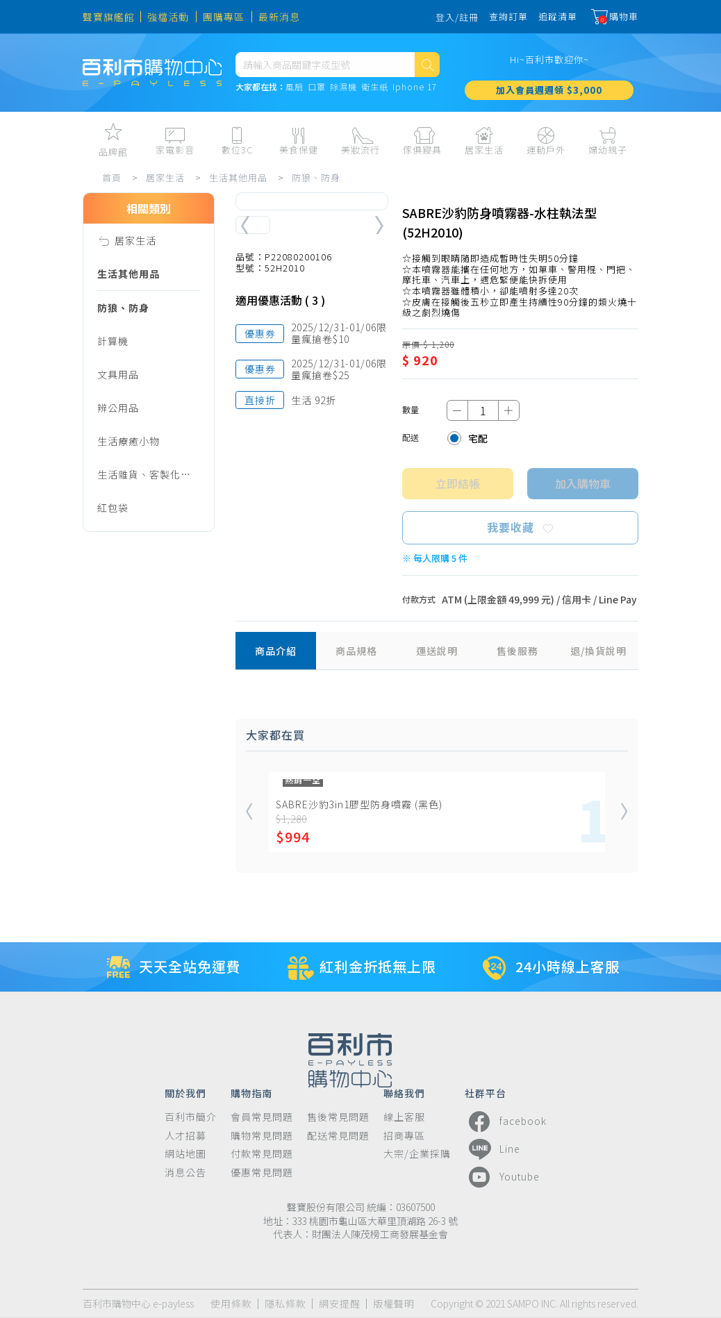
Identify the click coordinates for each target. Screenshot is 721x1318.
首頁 (112, 177)
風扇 (294, 87)
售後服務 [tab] (517, 651)
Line (492, 1149)
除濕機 (343, 87)
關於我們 (185, 1092)
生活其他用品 (238, 177)
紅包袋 (113, 508)
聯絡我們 (404, 1092)
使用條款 (231, 1304)
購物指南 (251, 1092)
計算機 (113, 341)
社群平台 (485, 1092)
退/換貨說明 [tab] (598, 651)
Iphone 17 (414, 87)
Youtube (502, 1177)
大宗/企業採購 (417, 1154)
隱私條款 (285, 1304)
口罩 (317, 87)
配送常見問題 (338, 1136)
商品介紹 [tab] (276, 651)
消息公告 (185, 1172)
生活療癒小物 (128, 441)
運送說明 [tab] (437, 651)
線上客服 (404, 1117)
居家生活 (165, 177)
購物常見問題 (262, 1136)
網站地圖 (185, 1154)
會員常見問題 (262, 1117)
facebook (506, 1121)
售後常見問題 (338, 1117)
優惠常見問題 (262, 1172)
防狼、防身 (316, 177)
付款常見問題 (262, 1154)
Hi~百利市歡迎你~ (549, 59)
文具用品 (118, 374)
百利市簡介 (191, 1117)
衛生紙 (374, 87)
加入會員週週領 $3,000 (549, 90)
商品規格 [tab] (356, 651)
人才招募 (185, 1136)
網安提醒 (339, 1304)
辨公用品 (118, 408)
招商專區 (404, 1136)
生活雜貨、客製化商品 (144, 479)
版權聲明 (394, 1304)
